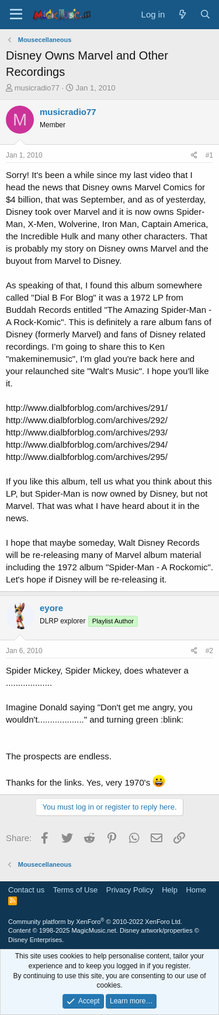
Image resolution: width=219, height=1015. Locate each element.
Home (196, 889)
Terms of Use (75, 889)
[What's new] (182, 14)
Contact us (26, 889)
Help (170, 889)
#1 (209, 155)
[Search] (205, 14)
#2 (209, 651)
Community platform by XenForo (95, 921)
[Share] (194, 155)
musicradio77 (37, 87)
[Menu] (16, 14)
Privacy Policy (130, 889)
